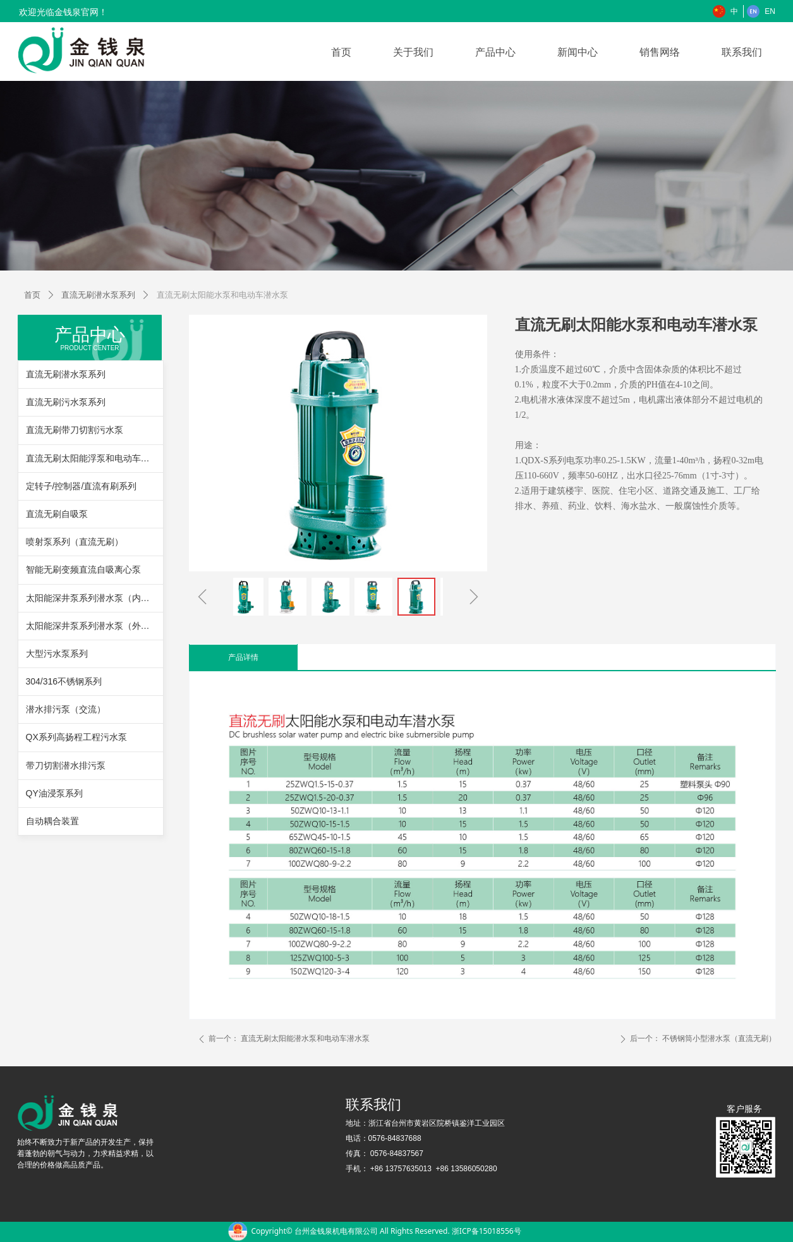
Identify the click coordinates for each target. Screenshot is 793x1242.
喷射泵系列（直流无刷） (74, 542)
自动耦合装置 (52, 821)
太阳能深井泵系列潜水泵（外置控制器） (94, 626)
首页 (32, 295)
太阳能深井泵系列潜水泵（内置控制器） (94, 598)
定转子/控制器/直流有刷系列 (81, 486)
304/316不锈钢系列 (64, 681)
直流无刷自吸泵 (57, 514)
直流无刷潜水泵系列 (98, 295)
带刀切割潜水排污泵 (66, 765)
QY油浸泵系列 (54, 793)
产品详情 (243, 657)
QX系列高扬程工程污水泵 (76, 737)
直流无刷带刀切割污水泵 (74, 430)
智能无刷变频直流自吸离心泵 (83, 569)
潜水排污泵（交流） (66, 709)
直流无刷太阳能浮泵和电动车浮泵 (92, 458)
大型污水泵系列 (57, 653)
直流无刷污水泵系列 (66, 402)
